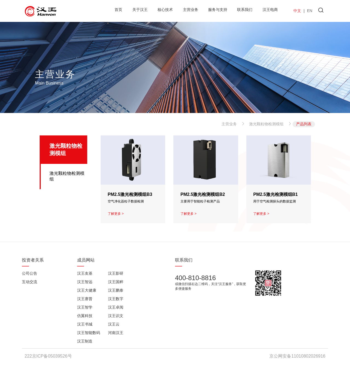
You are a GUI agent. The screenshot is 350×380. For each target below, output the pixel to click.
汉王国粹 (115, 282)
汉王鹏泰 (115, 290)
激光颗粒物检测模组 (266, 124)
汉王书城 (84, 324)
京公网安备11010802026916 (297, 356)
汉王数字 (115, 299)
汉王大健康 (86, 290)
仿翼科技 (84, 316)
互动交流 (29, 282)
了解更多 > (116, 214)
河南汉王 (115, 332)
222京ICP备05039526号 (48, 356)
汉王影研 (115, 273)
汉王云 (113, 324)
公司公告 (29, 273)
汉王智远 (84, 282)
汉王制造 (84, 341)
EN (309, 10)
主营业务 (229, 124)
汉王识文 (115, 316)
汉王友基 (84, 273)
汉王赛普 (84, 299)
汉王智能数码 (88, 332)
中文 (297, 10)
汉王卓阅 (115, 307)
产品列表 (303, 124)
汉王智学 (84, 307)
